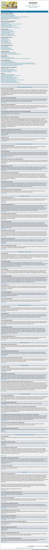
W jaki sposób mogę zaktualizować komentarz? (9, 77)
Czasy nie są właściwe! (5, 23)
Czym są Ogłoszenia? (4, 41)
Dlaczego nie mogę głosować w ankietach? (8, 35)
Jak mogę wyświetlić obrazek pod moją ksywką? (9, 25)
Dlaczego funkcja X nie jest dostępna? (7, 57)
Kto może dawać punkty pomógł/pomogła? (8, 62)
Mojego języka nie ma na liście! (6, 24)
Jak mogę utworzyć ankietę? (6, 32)
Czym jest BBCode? (4, 38)
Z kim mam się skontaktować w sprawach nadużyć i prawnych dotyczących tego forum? (16, 58)
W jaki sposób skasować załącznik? (7, 76)
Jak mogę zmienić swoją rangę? (6, 26)
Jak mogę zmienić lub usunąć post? (7, 31)
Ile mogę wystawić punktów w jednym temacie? (9, 65)
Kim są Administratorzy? (5, 46)
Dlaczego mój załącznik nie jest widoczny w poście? (10, 78)
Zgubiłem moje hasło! (4, 19)
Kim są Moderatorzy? (4, 47)
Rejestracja (31, 7)
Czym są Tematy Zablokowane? (6, 43)
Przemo (5, 369)
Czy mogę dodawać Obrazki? (6, 40)
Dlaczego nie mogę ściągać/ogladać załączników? (9, 81)
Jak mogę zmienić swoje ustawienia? (7, 22)
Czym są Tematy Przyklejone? (6, 42)
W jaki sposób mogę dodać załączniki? (7, 74)
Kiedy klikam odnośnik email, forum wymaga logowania (10, 27)
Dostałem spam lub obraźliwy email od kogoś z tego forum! (11, 54)
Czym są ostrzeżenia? (5, 68)
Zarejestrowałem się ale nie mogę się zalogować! (9, 17)
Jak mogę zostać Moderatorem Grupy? (7, 49)
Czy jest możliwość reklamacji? (6, 71)
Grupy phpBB (32, 368)
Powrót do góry (3, 95)
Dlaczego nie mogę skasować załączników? (8, 80)
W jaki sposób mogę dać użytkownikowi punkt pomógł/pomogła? (12, 64)
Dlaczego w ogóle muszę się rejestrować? (8, 15)
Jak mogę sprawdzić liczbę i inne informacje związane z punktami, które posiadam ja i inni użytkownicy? (18, 63)
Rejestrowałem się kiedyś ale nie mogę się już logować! (10, 18)
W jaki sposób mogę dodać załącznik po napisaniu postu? (11, 75)
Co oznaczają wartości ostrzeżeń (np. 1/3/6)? (8, 70)
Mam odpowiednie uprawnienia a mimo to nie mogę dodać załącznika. (13, 79)
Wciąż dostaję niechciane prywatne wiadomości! (9, 53)
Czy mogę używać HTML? (5, 39)
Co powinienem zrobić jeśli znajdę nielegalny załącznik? (10, 82)
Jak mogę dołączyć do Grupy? (6, 48)
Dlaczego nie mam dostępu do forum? (7, 34)
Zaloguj (35, 7)
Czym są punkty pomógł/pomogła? (7, 61)
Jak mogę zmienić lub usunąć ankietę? (7, 33)
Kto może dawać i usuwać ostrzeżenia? (7, 69)
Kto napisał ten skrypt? (5, 56)
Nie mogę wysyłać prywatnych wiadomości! (8, 52)
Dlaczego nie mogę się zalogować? (7, 14)
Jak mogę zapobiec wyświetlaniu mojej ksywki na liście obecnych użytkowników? (14, 16)
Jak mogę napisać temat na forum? (7, 30)
